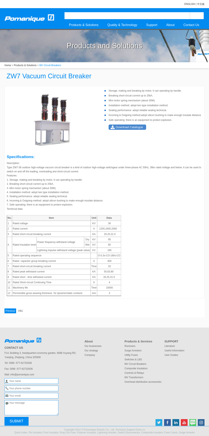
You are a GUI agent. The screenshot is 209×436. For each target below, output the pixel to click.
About (170, 25)
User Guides (171, 355)
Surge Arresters (133, 350)
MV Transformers (134, 377)
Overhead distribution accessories (143, 381)
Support (151, 25)
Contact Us (191, 25)
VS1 (13, 310)
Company (89, 355)
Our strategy (91, 350)
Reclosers (130, 346)
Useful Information (174, 350)
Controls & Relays (134, 373)
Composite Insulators (136, 368)
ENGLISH (190, 4)
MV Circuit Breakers (135, 364)
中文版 (201, 4)
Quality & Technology (122, 25)
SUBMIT (16, 421)
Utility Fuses (131, 355)
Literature (170, 346)
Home (7, 65)
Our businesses (92, 346)
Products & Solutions (84, 25)
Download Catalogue (129, 127)
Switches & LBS (133, 359)
